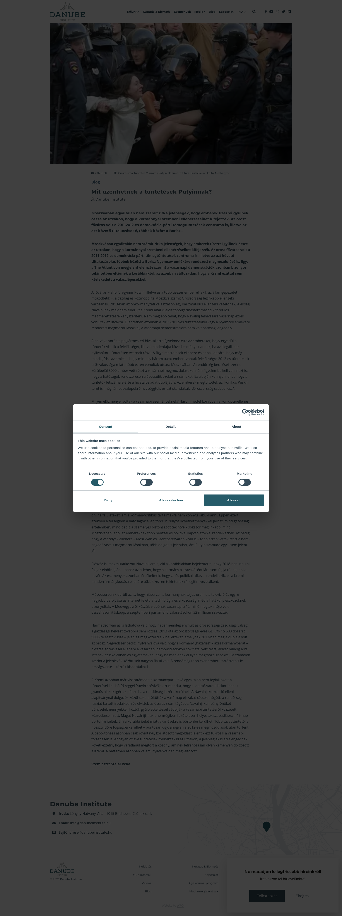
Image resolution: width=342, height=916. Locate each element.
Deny (108, 500)
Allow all (233, 500)
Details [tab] (171, 426)
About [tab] (236, 426)
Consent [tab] (105, 426)
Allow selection (171, 500)
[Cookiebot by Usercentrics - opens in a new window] (245, 412)
